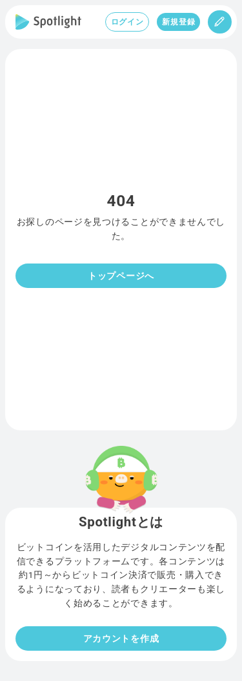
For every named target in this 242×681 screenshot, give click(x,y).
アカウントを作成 (121, 638)
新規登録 (178, 21)
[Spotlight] (48, 22)
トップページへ (121, 276)
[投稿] (220, 22)
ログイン (127, 21)
